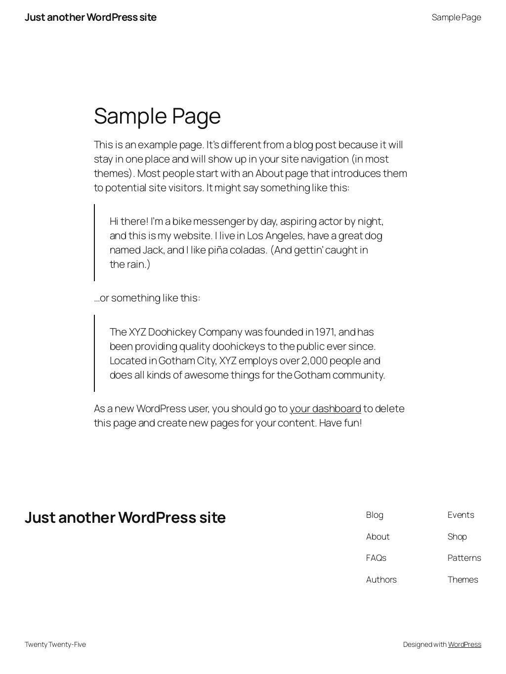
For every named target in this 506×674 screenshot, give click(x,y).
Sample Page (456, 17)
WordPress (464, 644)
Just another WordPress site (91, 17)
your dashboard (325, 408)
